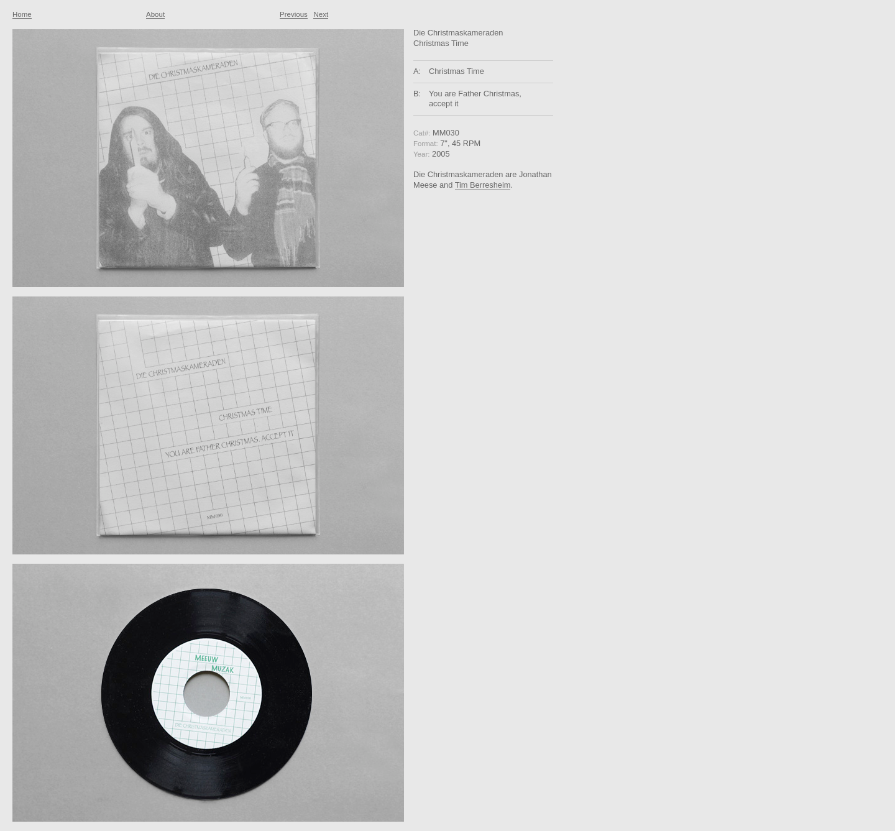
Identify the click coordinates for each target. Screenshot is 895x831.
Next (320, 14)
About (155, 14)
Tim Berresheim (483, 185)
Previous (294, 14)
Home (22, 14)
